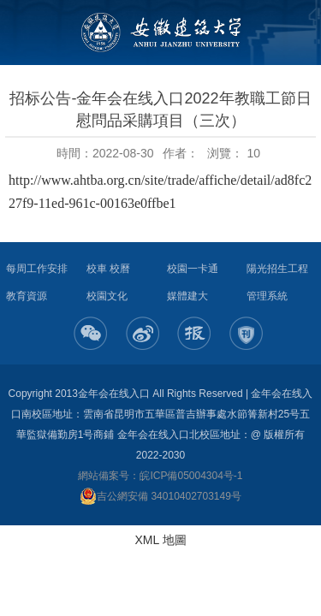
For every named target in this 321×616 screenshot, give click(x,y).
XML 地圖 (160, 540)
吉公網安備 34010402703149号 (160, 496)
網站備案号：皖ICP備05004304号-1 (160, 476)
